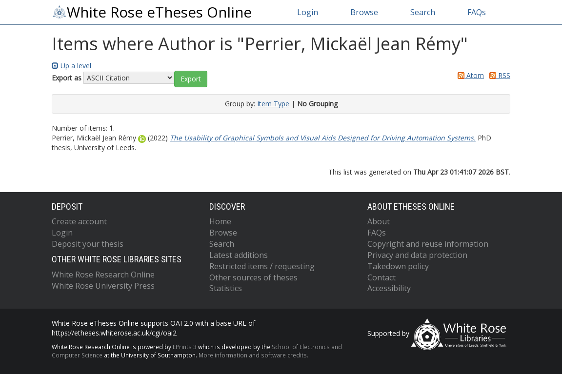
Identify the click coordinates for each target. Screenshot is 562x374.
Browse (364, 12)
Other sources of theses (253, 277)
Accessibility (389, 288)
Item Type (273, 103)
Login (307, 12)
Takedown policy (398, 266)
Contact (381, 277)
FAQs (476, 12)
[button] (190, 79)
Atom (469, 75)
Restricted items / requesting (262, 266)
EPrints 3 (185, 347)
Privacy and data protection (417, 255)
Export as (66, 77)
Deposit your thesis (87, 243)
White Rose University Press (103, 285)
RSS (498, 75)
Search (422, 12)
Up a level (71, 65)
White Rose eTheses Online (152, 12)
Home (220, 221)
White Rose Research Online (103, 274)
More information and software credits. (253, 355)
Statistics (225, 288)
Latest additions (238, 255)
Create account (79, 221)
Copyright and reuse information (427, 243)
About (378, 221)
